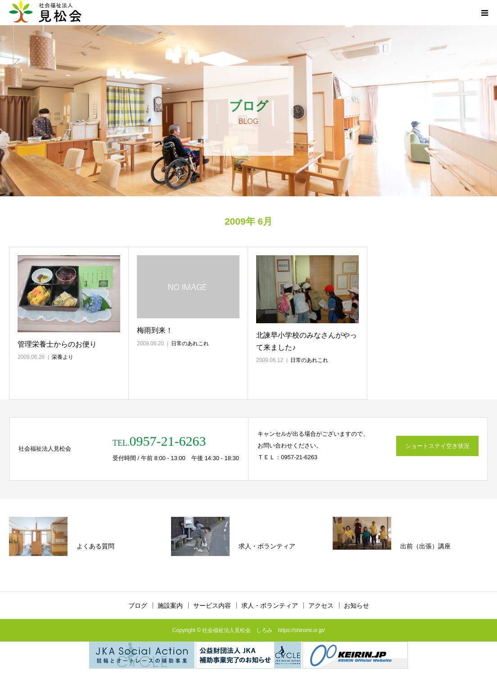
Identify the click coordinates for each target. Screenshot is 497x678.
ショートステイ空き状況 (437, 446)
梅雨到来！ (155, 330)
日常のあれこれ (190, 343)
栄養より (62, 357)
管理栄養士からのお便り (57, 344)
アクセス (321, 605)
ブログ (137, 605)
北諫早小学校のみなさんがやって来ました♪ (306, 341)
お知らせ (356, 605)
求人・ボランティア (269, 605)
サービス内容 (212, 605)
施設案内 (170, 605)
